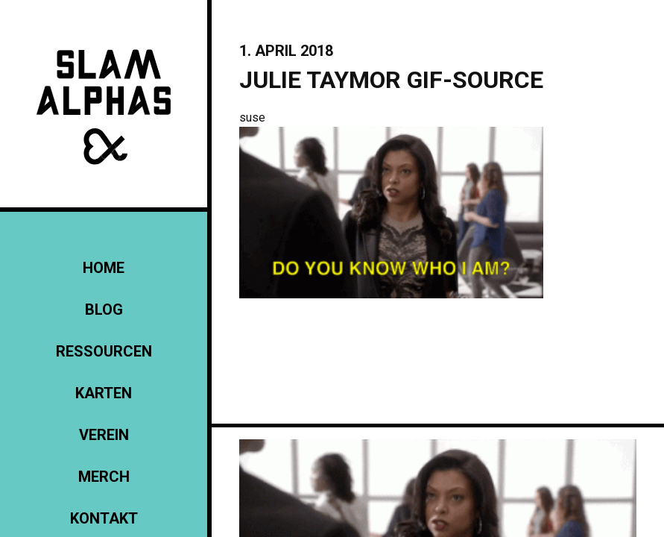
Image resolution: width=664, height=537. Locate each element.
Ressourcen (104, 351)
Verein (104, 435)
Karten (103, 393)
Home (103, 268)
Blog (104, 309)
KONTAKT (104, 518)
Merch (104, 477)
